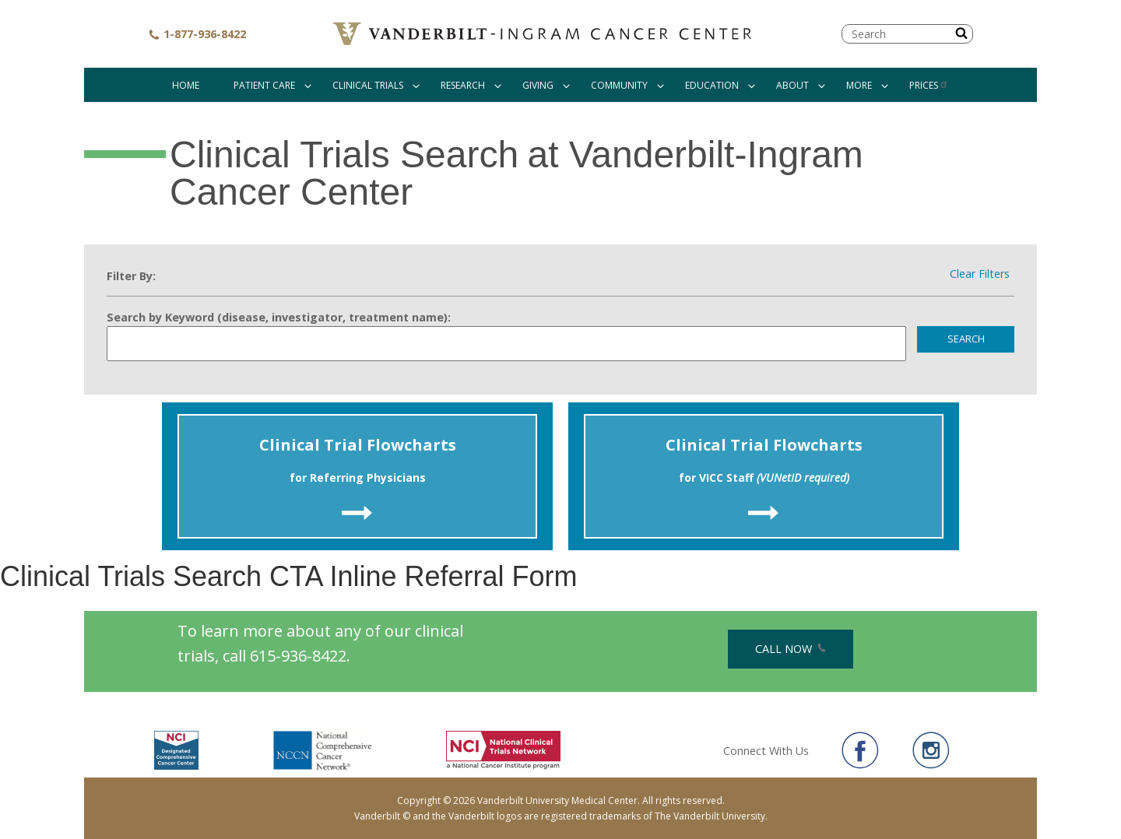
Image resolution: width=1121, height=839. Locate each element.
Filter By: (131, 276)
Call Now (790, 648)
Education (712, 85)
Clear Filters (980, 274)
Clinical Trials (367, 85)
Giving (537, 85)
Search (966, 339)
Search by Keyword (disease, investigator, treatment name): (279, 317)
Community (619, 85)
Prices (929, 85)
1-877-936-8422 (197, 33)
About (792, 85)
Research (463, 85)
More (859, 85)
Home (185, 85)
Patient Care (264, 85)
